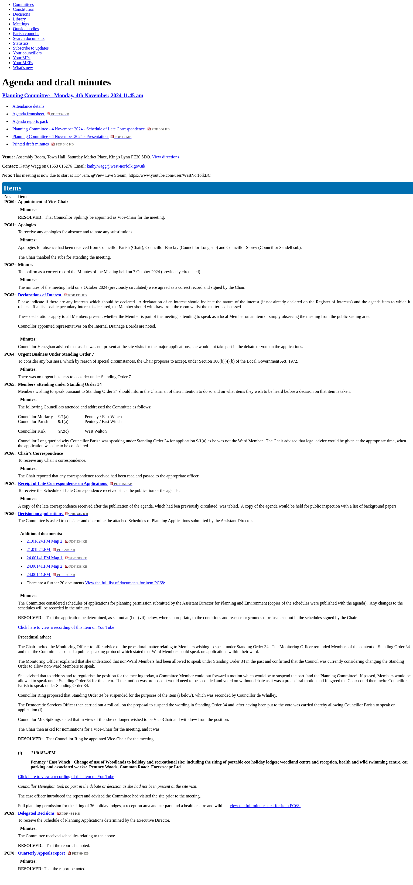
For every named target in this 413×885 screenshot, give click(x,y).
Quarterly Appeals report (53, 853)
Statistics (21, 43)
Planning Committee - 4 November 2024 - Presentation (71, 136)
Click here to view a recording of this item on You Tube (66, 627)
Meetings (21, 24)
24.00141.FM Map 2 (57, 566)
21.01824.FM (51, 549)
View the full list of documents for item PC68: (125, 583)
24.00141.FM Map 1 (57, 558)
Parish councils (26, 33)
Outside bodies (26, 28)
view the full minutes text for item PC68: (265, 805)
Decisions (21, 14)
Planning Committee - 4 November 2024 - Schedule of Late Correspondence (91, 129)
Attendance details (28, 106)
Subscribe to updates (31, 48)
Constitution (23, 9)
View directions (165, 157)
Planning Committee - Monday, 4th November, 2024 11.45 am (72, 95)
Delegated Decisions (49, 813)
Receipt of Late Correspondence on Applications (75, 483)
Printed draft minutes (43, 144)
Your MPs (21, 57)
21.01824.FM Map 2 (57, 541)
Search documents (29, 38)
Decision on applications (53, 513)
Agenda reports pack (30, 121)
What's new (23, 67)
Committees (23, 4)
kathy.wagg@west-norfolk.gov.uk (116, 166)
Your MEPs (23, 62)
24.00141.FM (51, 574)
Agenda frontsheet (40, 114)
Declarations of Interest (52, 295)
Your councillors (27, 53)
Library (19, 19)
